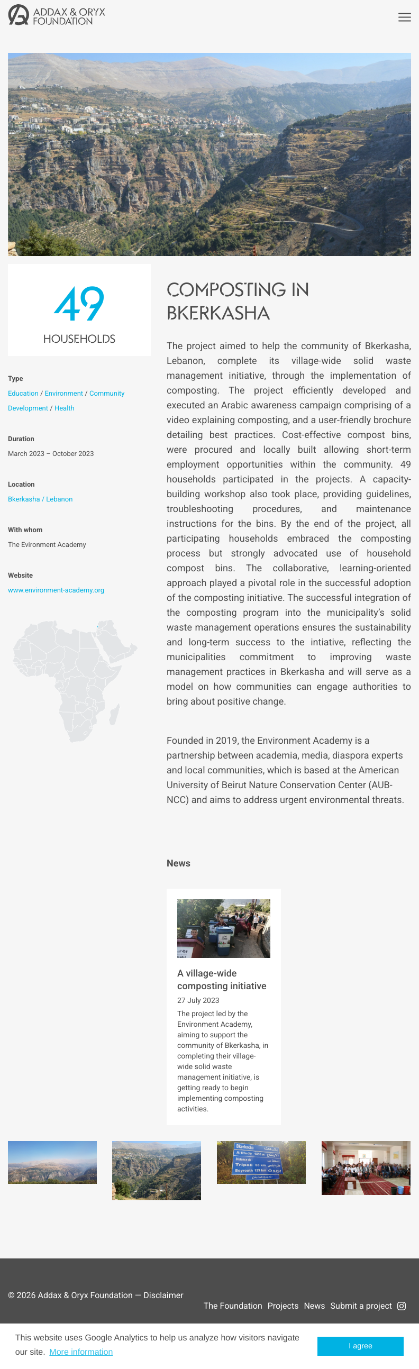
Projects (283, 1306)
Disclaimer (163, 1295)
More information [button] (81, 1352)
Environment (63, 394)
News (314, 1306)
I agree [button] (360, 1346)
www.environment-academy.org (56, 591)
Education (23, 394)
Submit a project (361, 1306)
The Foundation (233, 1306)
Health (64, 409)
